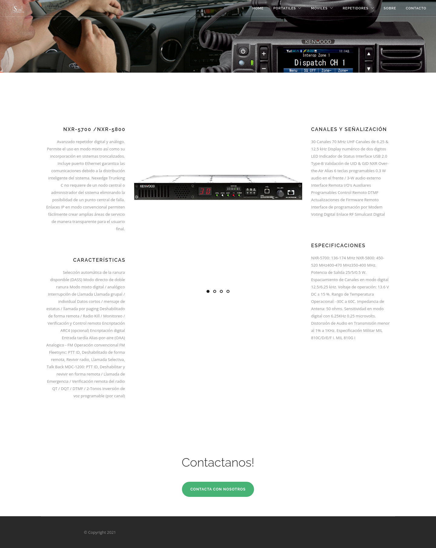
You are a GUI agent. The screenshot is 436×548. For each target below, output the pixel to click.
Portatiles (284, 8)
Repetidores (355, 8)
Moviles (319, 8)
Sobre (390, 8)
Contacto (416, 8)
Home (258, 8)
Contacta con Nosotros (218, 489)
